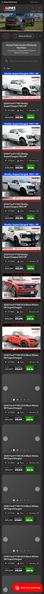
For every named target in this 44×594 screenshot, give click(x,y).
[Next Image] (37, 86)
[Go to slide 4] (24, 97)
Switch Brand (35, 2)
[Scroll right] (40, 36)
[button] (33, 8)
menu (39, 11)
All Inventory (12, 50)
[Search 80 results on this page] (21, 61)
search (33, 11)
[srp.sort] (7, 68)
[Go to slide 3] (21, 97)
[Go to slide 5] (28, 97)
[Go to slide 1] (13, 97)
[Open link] (34, 110)
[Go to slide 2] (17, 97)
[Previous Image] (5, 86)
